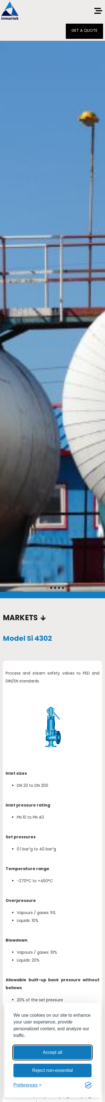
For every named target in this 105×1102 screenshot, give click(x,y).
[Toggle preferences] (27, 1085)
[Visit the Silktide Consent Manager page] (88, 1085)
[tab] (47, 587)
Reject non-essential (52, 1070)
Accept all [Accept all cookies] (52, 1052)
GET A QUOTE (84, 30)
